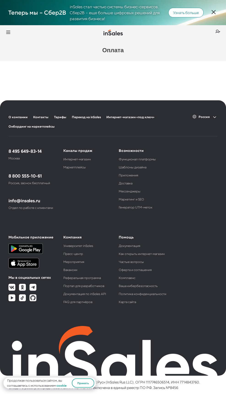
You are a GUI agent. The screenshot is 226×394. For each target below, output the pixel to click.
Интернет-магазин (77, 159)
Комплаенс (127, 278)
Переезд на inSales (86, 117)
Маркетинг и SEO (131, 199)
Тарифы (60, 117)
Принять (83, 383)
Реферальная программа (82, 278)
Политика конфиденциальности (142, 294)
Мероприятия (73, 262)
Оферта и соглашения (135, 270)
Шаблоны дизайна (132, 167)
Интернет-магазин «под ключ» (130, 117)
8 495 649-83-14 (25, 151)
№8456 (172, 387)
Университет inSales (78, 246)
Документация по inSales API (84, 294)
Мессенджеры (129, 191)
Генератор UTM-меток (135, 207)
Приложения (128, 175)
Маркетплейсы (74, 167)
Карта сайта (127, 302)
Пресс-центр (73, 254)
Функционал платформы (137, 159)
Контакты (40, 117)
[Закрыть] (214, 12)
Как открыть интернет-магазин (142, 254)
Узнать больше (186, 12)
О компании (18, 117)
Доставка (125, 183)
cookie (61, 385)
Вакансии (70, 270)
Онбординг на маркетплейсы (31, 126)
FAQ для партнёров (77, 302)
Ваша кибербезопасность (138, 286)
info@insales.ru (24, 200)
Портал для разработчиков (83, 286)
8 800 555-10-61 (25, 175)
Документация (129, 246)
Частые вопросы (131, 262)
